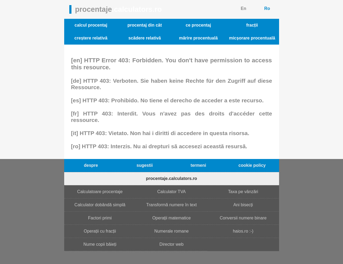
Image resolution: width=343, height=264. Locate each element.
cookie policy (252, 165)
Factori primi (100, 218)
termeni (198, 165)
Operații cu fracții (100, 231)
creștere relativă (90, 38)
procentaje (118, 9)
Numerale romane (171, 231)
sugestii (144, 165)
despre (91, 165)
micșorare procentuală (252, 38)
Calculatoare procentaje (99, 191)
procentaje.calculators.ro (171, 178)
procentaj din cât (144, 25)
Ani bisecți (243, 204)
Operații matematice (171, 218)
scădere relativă (144, 38)
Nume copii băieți (99, 244)
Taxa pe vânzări (243, 191)
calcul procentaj (91, 25)
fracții (252, 25)
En (243, 8)
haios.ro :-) (243, 231)
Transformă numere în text (171, 204)
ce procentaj (198, 25)
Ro (267, 8)
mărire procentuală (198, 38)
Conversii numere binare (243, 218)
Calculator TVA (171, 191)
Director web (172, 244)
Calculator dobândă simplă (99, 204)
